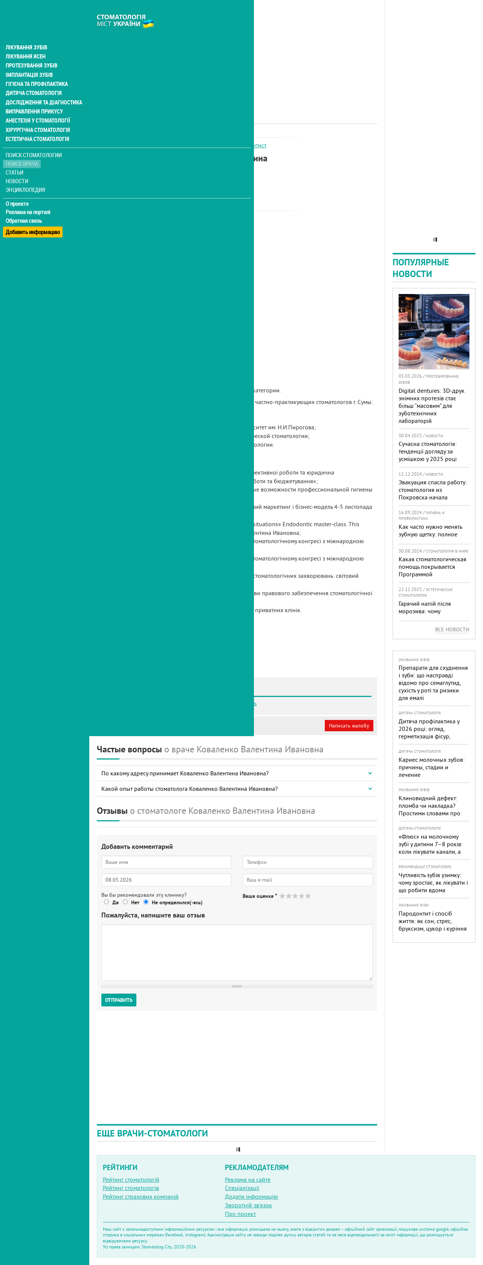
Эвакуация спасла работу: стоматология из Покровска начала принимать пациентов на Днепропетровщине (433, 497)
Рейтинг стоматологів (131, 1187)
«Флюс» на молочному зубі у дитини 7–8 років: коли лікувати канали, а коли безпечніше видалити (431, 851)
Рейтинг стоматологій (131, 1179)
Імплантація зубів (28, 59)
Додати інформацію (251, 1196)
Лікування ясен (25, 41)
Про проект (240, 1214)
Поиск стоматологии (33, 138)
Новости (17, 164)
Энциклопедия (26, 172)
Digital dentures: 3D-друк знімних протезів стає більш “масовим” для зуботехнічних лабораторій (432, 405)
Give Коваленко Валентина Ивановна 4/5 (302, 896)
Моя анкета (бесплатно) (132, 725)
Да (115, 902)
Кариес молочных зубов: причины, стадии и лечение (432, 767)
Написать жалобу (349, 725)
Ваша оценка (260, 896)
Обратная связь (24, 204)
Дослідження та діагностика (42, 86)
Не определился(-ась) (177, 902)
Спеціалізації (242, 1187)
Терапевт (218, 145)
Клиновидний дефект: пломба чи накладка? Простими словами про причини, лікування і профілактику (429, 813)
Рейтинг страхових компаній (141, 1196)
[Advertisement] (237, 53)
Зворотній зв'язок (248, 1205)
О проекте (17, 186)
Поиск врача (22, 146)
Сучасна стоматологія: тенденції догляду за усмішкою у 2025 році (428, 451)
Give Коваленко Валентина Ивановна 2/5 (289, 896)
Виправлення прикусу (33, 95)
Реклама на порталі (28, 195)
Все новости (452, 629)
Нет (135, 902)
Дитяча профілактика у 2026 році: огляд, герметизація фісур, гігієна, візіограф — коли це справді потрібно (431, 736)
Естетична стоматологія (36, 122)
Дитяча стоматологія (32, 77)
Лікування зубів (26, 32)
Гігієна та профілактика (36, 68)
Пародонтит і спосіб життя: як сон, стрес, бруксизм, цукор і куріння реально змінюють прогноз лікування (433, 928)
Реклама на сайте (248, 1179)
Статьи (15, 155)
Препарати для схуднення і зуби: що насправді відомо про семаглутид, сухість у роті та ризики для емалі (433, 682)
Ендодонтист (249, 145)
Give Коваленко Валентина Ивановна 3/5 (295, 896)
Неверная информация (200, 725)
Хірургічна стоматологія (36, 113)
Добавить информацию (33, 212)
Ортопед (192, 145)
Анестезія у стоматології (36, 104)
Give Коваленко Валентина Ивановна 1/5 (283, 896)
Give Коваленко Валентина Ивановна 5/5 (308, 896)
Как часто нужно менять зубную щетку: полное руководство (430, 534)
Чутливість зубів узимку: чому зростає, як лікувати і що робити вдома (433, 882)
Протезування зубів (30, 50)
